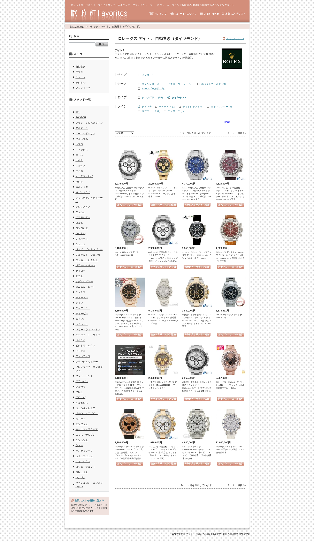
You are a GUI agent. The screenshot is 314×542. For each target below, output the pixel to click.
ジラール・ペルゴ (85, 265)
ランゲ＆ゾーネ (84, 450)
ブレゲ (79, 392)
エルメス (80, 165)
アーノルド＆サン (85, 133)
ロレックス (82, 472)
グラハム (80, 212)
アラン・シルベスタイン (89, 122)
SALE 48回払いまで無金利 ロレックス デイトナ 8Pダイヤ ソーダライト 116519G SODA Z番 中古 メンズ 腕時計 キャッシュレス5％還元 (129, 388)
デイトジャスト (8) (193, 106)
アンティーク (83, 87)
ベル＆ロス (82, 402)
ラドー (79, 445)
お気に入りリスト (235, 38)
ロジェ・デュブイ (85, 466)
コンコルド (82, 228)
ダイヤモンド (179, 97)
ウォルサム (82, 138)
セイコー (80, 270)
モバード (80, 418)
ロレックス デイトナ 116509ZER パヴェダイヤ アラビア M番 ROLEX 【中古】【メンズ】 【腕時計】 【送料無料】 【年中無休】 (197, 452)
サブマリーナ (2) (151, 111)
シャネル (80, 233)
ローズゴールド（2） (154, 88)
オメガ (79, 171)
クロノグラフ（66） (153, 97)
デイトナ (147, 106)
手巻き (79, 71)
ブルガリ (80, 386)
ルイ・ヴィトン (84, 456)
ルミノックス (83, 461)
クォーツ (80, 77)
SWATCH (81, 117)
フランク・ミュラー (87, 361)
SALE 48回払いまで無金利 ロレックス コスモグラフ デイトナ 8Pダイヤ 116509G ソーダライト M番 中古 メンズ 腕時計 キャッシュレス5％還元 (196, 194)
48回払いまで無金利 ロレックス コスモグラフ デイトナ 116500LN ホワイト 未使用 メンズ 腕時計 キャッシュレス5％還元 (129, 194)
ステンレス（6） (151, 84)
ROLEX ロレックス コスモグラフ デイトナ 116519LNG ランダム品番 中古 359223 (197, 255)
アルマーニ (82, 128)
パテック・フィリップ (88, 334)
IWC (78, 112)
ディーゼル (82, 313)
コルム (79, 222)
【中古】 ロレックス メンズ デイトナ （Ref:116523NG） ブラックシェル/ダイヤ (162, 385)
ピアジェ (80, 350)
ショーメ (80, 244)
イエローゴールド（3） (181, 84)
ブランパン (82, 381)
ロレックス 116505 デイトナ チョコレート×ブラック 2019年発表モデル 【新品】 (231, 385)
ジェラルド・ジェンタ (88, 254)
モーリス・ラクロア (87, 429)
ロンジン (80, 477)
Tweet (226, 121)
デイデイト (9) (167, 106)
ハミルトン (82, 324)
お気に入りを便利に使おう (89, 500)
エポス (79, 160)
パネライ (80, 340)
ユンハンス (82, 440)
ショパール (82, 238)
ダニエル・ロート (85, 286)
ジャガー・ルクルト (87, 260)
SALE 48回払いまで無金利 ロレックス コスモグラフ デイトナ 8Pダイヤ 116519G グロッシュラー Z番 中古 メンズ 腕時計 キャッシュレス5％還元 (230, 194)
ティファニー (83, 308)
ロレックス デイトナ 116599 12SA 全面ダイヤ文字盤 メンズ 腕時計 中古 (230, 449)
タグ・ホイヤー (84, 281)
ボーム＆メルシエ (85, 408)
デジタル (80, 82)
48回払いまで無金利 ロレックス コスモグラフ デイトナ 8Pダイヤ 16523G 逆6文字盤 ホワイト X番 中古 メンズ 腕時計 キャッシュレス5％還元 (163, 452)
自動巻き (80, 66)
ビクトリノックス (85, 345)
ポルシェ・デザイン (87, 413)
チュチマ (80, 292)
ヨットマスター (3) (221, 106)
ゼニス (79, 276)
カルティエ (82, 187)
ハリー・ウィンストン (88, 329)
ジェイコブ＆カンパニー (89, 249)
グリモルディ (83, 217)
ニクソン (80, 318)
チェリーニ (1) (176, 111)
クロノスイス (83, 206)
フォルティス (83, 356)
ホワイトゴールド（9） (214, 84)
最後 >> (242, 133)
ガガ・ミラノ (83, 192)
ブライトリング (84, 376)
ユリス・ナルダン (85, 434)
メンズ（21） (149, 75)
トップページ (77, 26)
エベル (79, 154)
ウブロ (79, 144)
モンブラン (82, 424)
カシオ (79, 181)
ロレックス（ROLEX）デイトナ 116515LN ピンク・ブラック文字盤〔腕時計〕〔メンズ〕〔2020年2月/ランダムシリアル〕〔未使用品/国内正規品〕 (129, 452)
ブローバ (80, 397)
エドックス (82, 149)
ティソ (79, 302)
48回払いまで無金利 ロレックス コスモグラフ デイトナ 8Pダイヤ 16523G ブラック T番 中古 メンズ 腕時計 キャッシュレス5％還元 (197, 321)
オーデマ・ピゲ (84, 176)
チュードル (82, 297)
